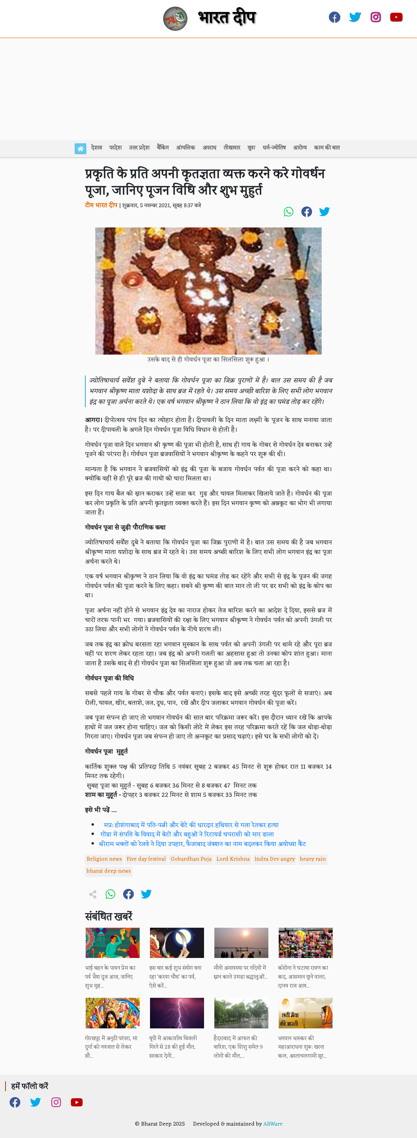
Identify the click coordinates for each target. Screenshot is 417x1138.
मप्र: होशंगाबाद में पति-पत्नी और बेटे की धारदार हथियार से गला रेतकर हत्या (189, 825)
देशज (96, 148)
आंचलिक (185, 148)
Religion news (104, 859)
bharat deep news (109, 871)
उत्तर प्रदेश (139, 148)
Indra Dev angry (275, 859)
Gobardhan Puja (191, 859)
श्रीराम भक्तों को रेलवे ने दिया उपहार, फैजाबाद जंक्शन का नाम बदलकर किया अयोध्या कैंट (202, 844)
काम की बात (327, 148)
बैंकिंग (163, 148)
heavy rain (313, 859)
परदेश (115, 148)
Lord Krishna (233, 859)
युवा (251, 148)
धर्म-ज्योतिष (274, 148)
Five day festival (146, 859)
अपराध (209, 148)
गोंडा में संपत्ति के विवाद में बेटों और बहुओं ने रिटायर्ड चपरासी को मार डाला (186, 834)
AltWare (272, 1124)
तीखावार (232, 148)
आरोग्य (300, 148)
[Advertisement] (208, 89)
